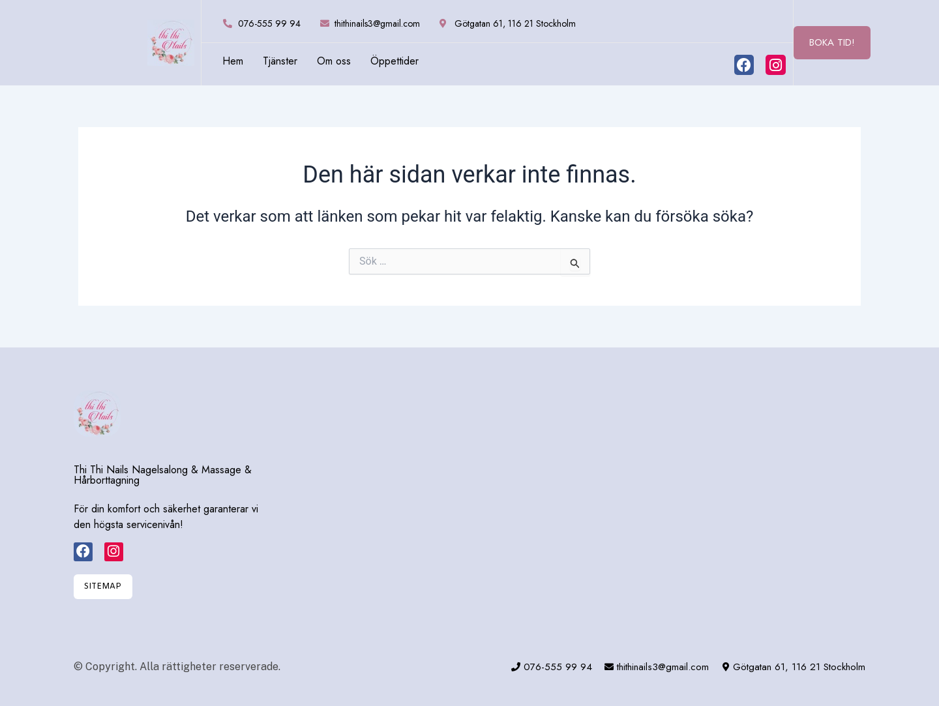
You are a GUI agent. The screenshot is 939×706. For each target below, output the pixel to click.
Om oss (334, 61)
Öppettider (394, 61)
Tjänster (280, 61)
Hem (232, 61)
